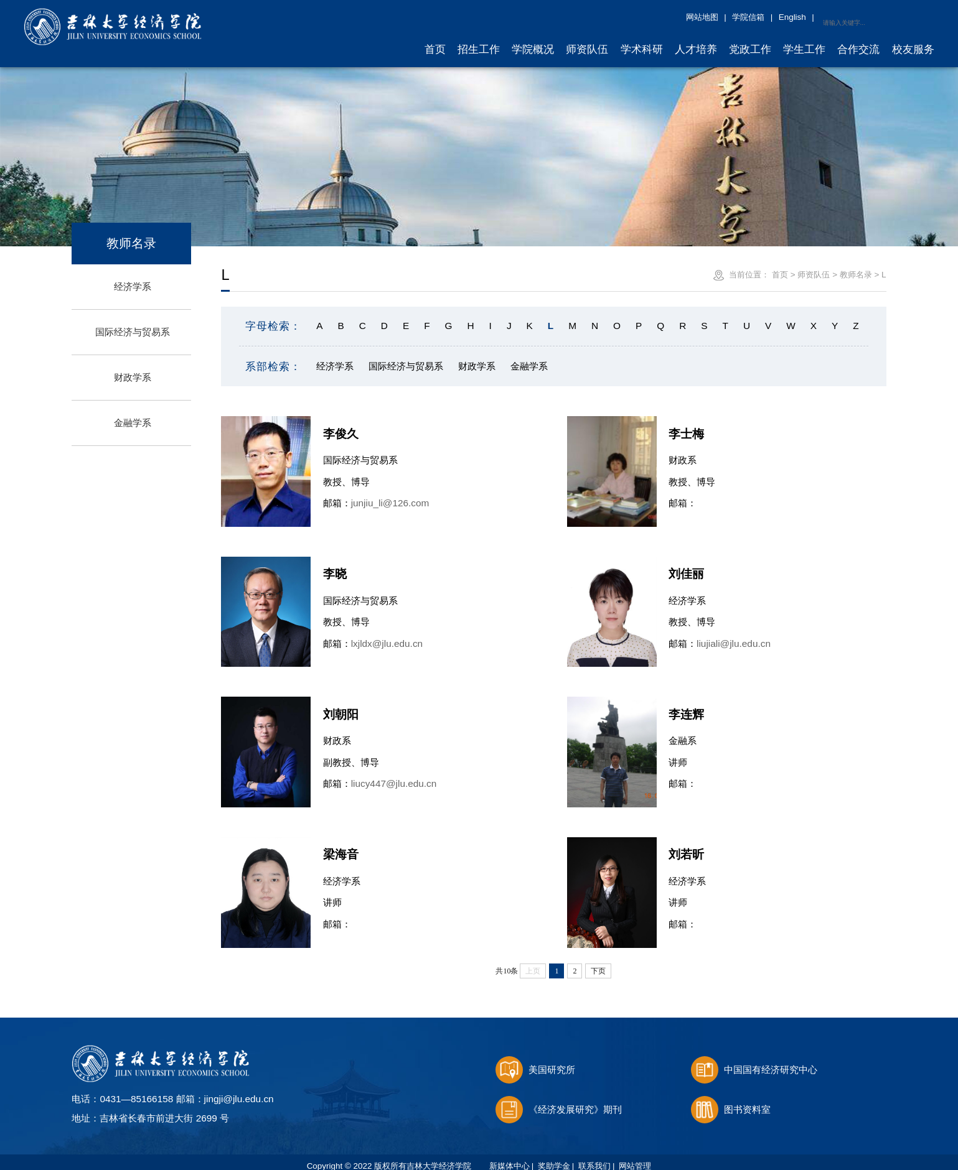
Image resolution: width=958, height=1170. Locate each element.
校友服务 (913, 40)
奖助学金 (554, 1157)
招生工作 (479, 40)
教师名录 (856, 265)
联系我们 (594, 1157)
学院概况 (533, 40)
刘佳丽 (686, 565)
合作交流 (858, 40)
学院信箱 (846, 17)
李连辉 (686, 705)
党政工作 (750, 40)
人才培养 (696, 40)
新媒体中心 (509, 1157)
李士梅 (686, 424)
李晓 (335, 565)
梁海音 (341, 845)
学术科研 (642, 40)
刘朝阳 (341, 705)
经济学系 (132, 277)
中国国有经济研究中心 (754, 1061)
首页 (435, 40)
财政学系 (132, 368)
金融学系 (132, 414)
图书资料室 (731, 1100)
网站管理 (635, 1157)
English (890, 17)
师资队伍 (587, 40)
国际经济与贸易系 (132, 323)
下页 (598, 961)
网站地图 (800, 17)
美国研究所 (535, 1061)
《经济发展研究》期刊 (558, 1100)
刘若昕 (686, 845)
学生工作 (804, 40)
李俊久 (341, 424)
